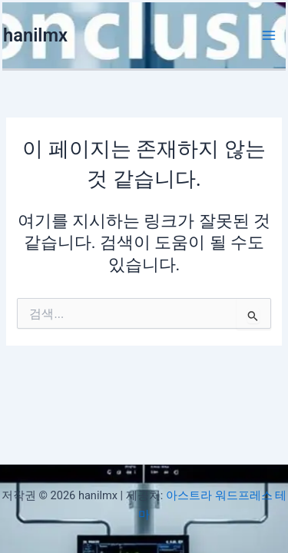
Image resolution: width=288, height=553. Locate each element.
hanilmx (35, 35)
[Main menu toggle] (269, 35)
